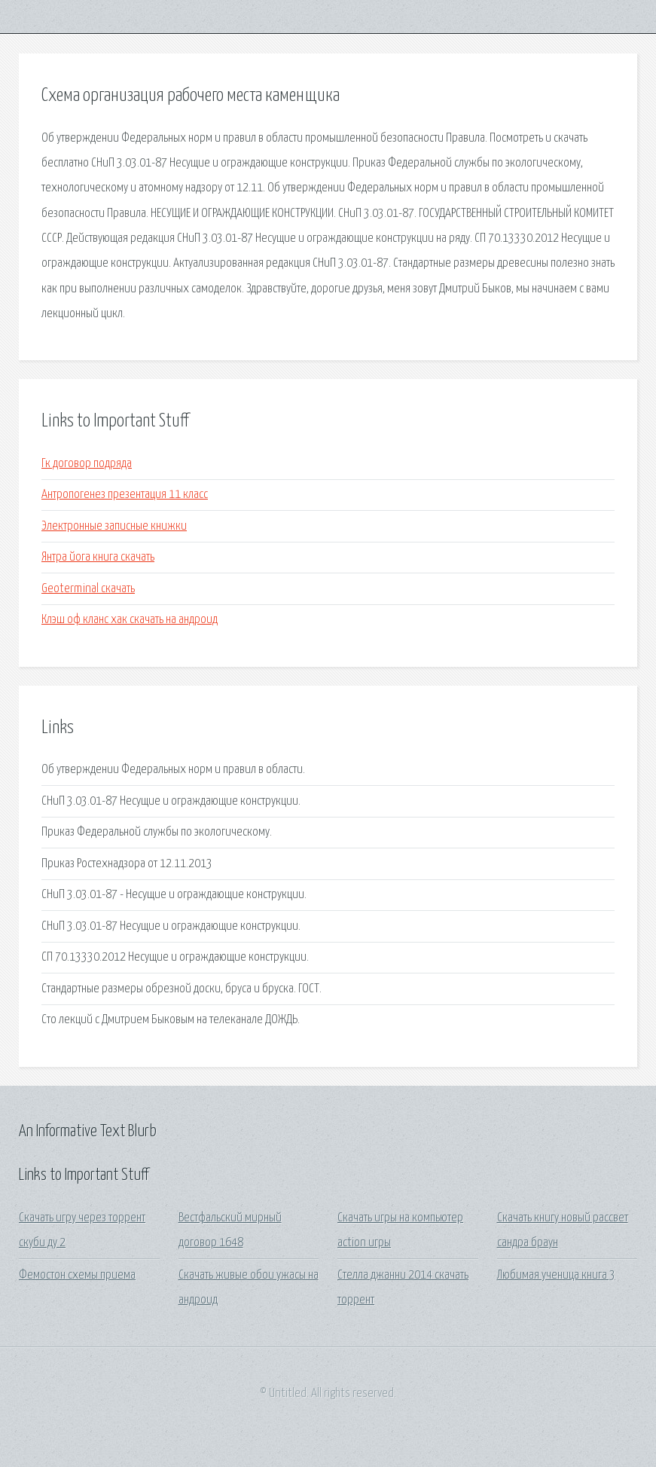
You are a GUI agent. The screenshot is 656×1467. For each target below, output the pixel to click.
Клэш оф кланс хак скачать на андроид (129, 619)
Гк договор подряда (86, 463)
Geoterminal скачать (88, 588)
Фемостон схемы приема (77, 1275)
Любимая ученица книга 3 (556, 1275)
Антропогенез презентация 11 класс (124, 494)
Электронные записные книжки (114, 526)
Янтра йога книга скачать (97, 557)
